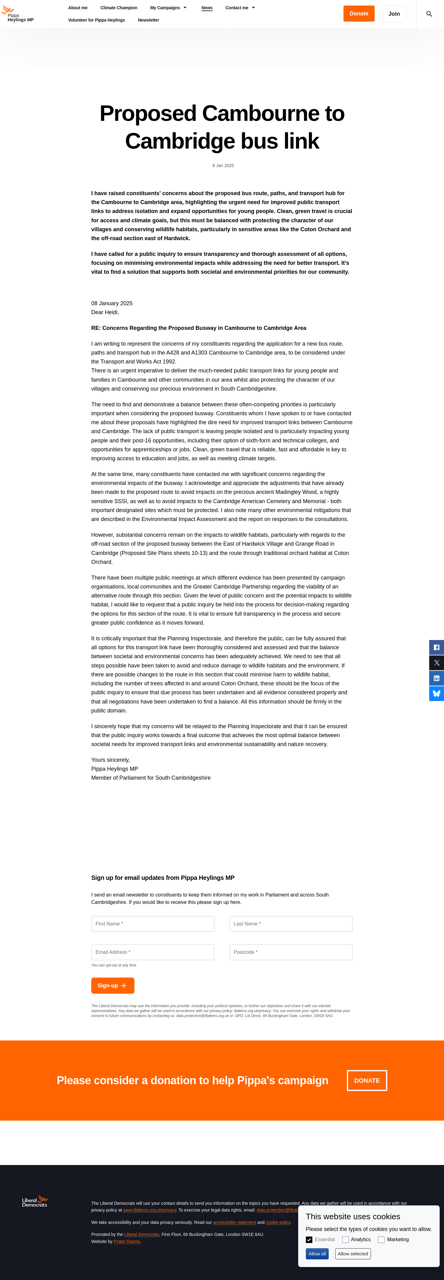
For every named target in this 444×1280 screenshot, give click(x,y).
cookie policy (278, 1222)
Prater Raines (127, 1241)
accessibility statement (234, 1222)
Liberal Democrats (141, 1234)
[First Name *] (153, 924)
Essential (325, 1239)
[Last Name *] (291, 924)
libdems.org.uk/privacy (252, 1011)
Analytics (361, 1239)
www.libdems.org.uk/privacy (149, 1210)
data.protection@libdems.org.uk (202, 1016)
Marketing (398, 1239)
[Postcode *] (291, 952)
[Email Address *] (153, 952)
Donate (367, 1080)
